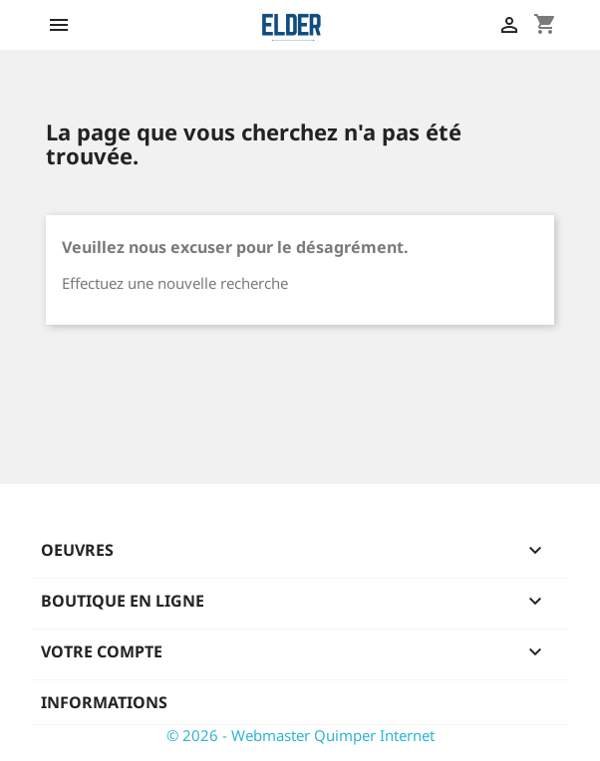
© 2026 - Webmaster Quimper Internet (300, 735)
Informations (104, 702)
